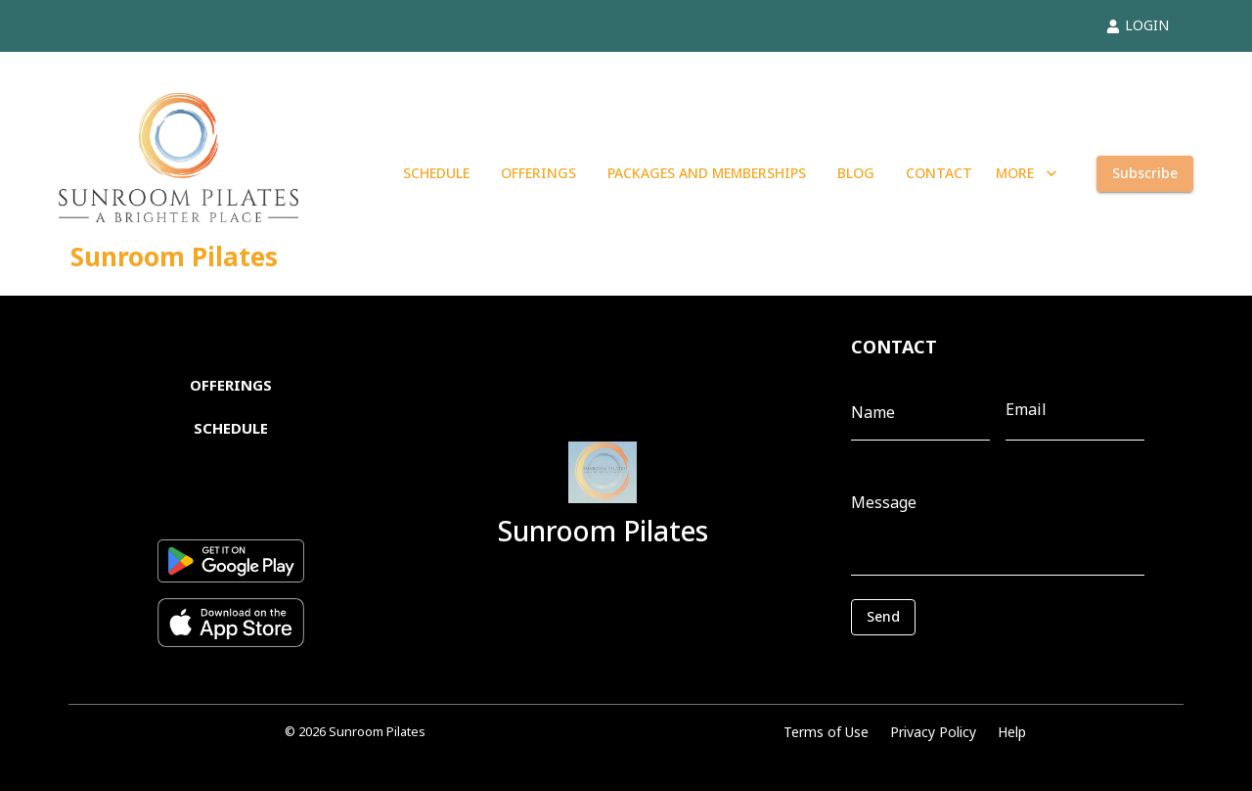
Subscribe (1144, 174)
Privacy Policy (933, 731)
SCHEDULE (436, 174)
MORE (1026, 174)
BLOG (856, 174)
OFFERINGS (538, 174)
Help (1012, 731)
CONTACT (939, 174)
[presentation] (938, 664)
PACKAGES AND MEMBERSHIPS (707, 174)
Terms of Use (826, 731)
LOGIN (1137, 25)
